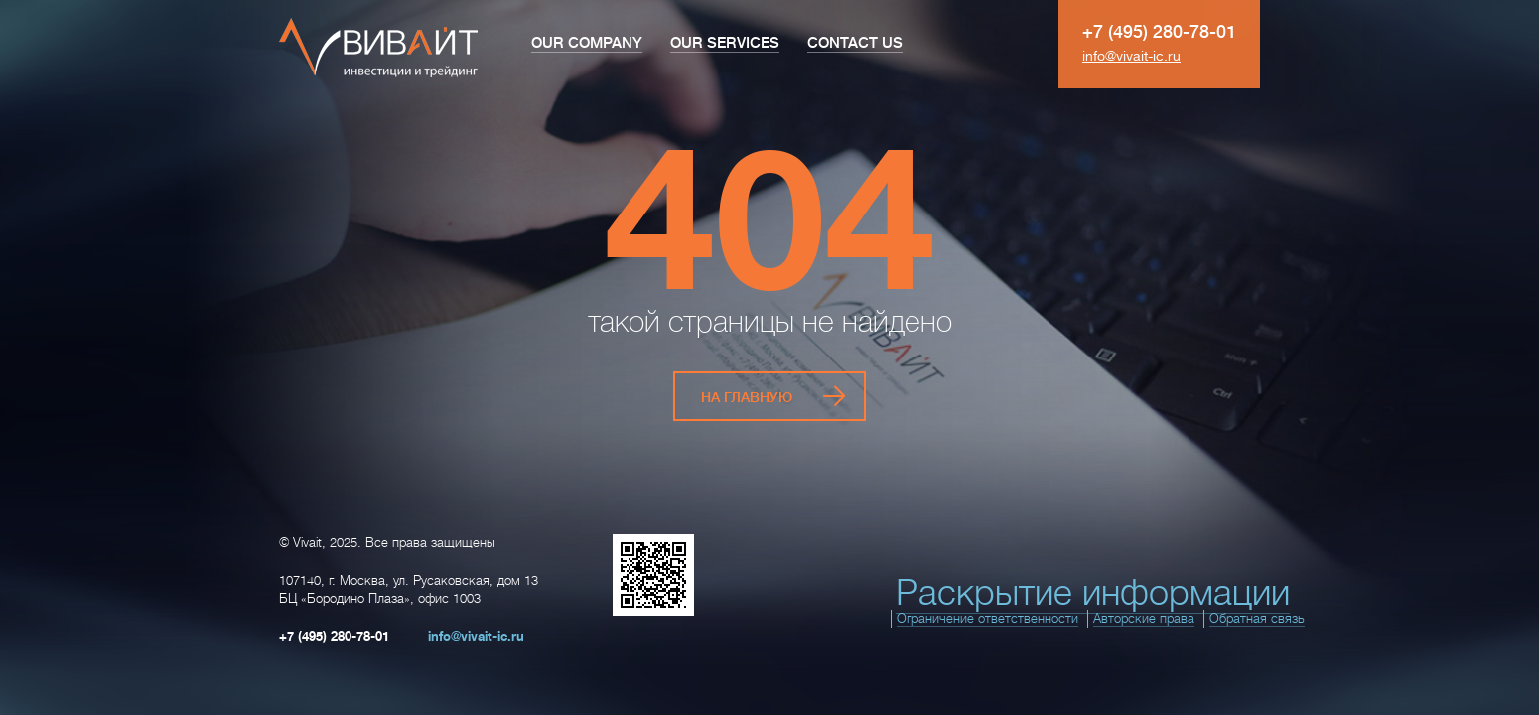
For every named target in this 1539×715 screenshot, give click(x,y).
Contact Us (855, 43)
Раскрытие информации (1093, 584)
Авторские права (1143, 609)
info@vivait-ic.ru (1131, 56)
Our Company (586, 43)
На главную (746, 392)
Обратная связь (1257, 609)
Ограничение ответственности (987, 609)
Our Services (724, 43)
